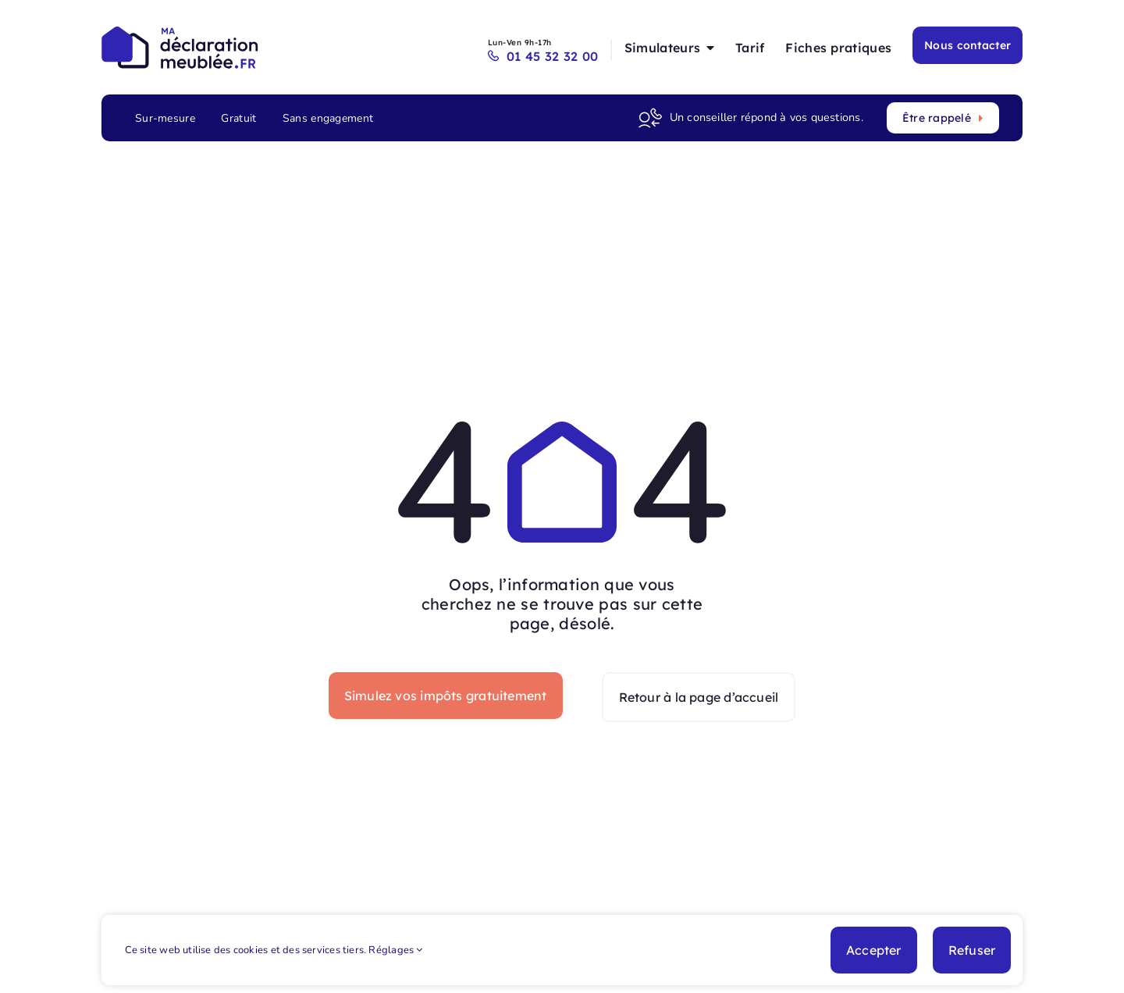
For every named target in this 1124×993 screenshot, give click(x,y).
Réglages (395, 950)
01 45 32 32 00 (547, 56)
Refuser (972, 950)
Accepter (874, 950)
